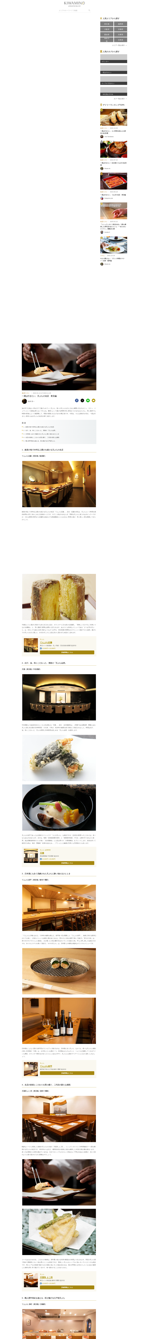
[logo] (74, 3)
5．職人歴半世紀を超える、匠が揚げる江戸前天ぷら (39, 441)
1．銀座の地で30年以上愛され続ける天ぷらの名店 (38, 427)
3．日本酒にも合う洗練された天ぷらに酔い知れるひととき (41, 434)
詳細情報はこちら (67, 652)
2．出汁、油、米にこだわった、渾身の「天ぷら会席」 (39, 430)
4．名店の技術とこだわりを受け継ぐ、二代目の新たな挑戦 (41, 437)
